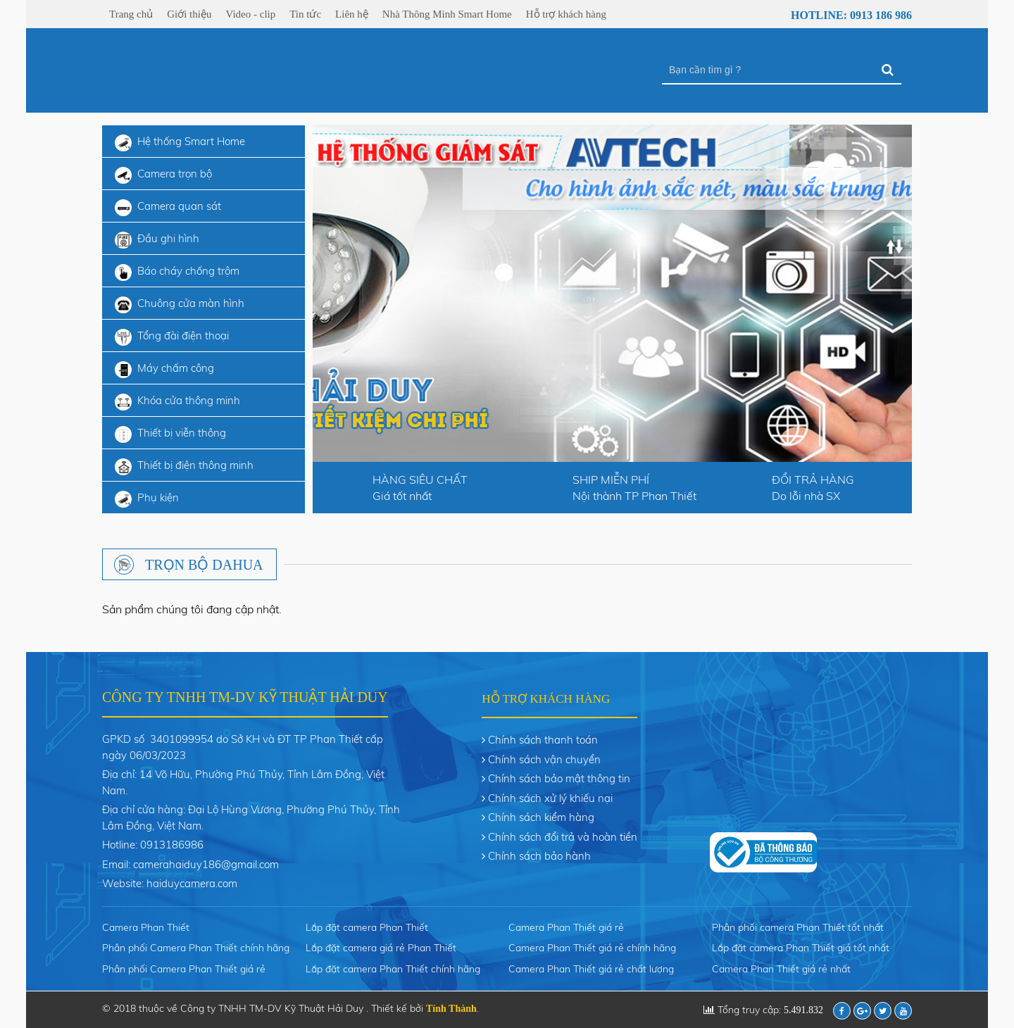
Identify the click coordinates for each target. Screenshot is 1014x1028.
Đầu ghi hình (157, 240)
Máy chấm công (164, 369)
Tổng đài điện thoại (172, 337)
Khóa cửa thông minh (177, 402)
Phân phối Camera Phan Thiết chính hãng (195, 947)
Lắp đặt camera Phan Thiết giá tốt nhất (800, 947)
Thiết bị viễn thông (170, 434)
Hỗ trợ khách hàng (566, 14)
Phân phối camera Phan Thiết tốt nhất (798, 927)
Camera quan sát (168, 207)
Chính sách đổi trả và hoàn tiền (562, 837)
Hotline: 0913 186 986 (843, 15)
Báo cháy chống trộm (177, 272)
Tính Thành (451, 1008)
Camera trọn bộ (163, 175)
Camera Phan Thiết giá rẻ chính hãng (592, 947)
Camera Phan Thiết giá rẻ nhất (781, 969)
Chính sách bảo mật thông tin (559, 778)
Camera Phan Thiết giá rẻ (566, 927)
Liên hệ (351, 14)
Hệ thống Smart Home (180, 142)
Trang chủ (131, 14)
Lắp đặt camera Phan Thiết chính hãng (393, 969)
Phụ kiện (147, 499)
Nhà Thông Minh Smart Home (447, 14)
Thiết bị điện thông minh (184, 466)
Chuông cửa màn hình (179, 304)
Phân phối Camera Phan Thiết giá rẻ (183, 969)
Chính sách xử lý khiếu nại (550, 798)
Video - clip (250, 14)
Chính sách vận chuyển (544, 759)
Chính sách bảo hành (539, 856)
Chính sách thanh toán (543, 739)
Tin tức (305, 14)
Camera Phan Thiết (145, 927)
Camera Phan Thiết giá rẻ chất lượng (591, 969)
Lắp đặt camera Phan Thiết (367, 927)
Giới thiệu (189, 14)
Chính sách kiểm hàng (541, 817)
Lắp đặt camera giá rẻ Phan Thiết (381, 947)
